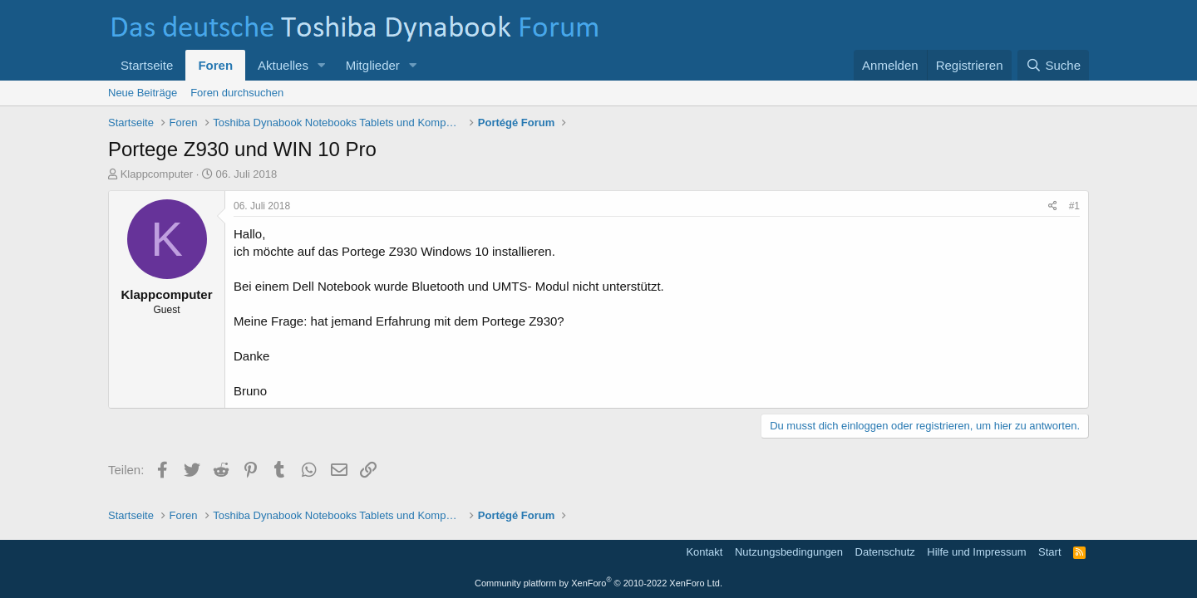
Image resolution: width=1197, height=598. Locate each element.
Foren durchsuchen (236, 92)
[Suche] (1053, 65)
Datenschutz (885, 552)
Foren (215, 65)
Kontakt (704, 552)
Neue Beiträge (142, 92)
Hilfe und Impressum (976, 552)
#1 (1074, 206)
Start (1049, 552)
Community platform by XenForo (598, 583)
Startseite (147, 65)
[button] (321, 65)
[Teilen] (1052, 206)
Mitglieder (373, 65)
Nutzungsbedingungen (789, 552)
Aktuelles (283, 65)
